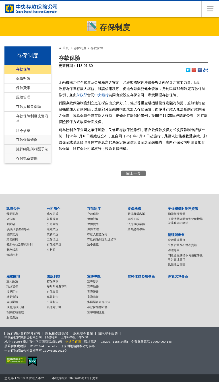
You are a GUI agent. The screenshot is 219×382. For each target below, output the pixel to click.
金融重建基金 (176, 240)
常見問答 (12, 291)
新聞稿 (10, 224)
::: (5, 44)
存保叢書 (52, 291)
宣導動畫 (93, 286)
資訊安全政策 (108, 333)
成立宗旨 (52, 213)
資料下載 (133, 219)
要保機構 (134, 209)
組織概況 (52, 229)
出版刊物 (53, 276)
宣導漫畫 (93, 291)
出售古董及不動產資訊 (182, 245)
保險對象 (23, 78)
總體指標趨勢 (176, 213)
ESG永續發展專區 (141, 276)
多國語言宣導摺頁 (98, 302)
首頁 (65, 48)
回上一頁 (133, 173)
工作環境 (52, 239)
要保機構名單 (136, 213)
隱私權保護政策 (56, 333)
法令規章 (23, 131)
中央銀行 (101, 95)
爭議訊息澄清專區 (18, 229)
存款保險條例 (26, 140)
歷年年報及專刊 (57, 286)
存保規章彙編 (26, 158)
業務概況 (52, 234)
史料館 (51, 249)
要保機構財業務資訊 (183, 209)
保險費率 (23, 88)
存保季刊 (52, 281)
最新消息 (12, 213)
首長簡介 (52, 219)
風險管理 (23, 97)
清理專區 (174, 250)
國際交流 (12, 234)
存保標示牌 (54, 244)
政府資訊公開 (15, 307)
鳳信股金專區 (176, 264)
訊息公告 (13, 209)
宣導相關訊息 (96, 312)
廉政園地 (12, 302)
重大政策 (12, 281)
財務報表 (12, 249)
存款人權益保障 (28, 107)
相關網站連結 (15, 312)
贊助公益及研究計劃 (19, 244)
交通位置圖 (73, 341)
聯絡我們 (12, 286)
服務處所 (12, 317)
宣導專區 (94, 276)
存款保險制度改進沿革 (32, 118)
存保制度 (80, 48)
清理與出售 (176, 235)
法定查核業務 (136, 224)
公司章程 (52, 224)
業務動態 (12, 239)
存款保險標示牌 (97, 307)
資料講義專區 (136, 229)
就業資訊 (12, 297)
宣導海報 (93, 297)
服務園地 (13, 276)
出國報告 (52, 302)
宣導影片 (93, 281)
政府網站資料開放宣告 (23, 333)
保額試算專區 (178, 276)
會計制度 (12, 255)
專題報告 (52, 297)
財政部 (81, 95)
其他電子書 (54, 307)
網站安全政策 (83, 333)
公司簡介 (53, 209)
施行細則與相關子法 (32, 149)
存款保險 (23, 69)
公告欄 (10, 219)
